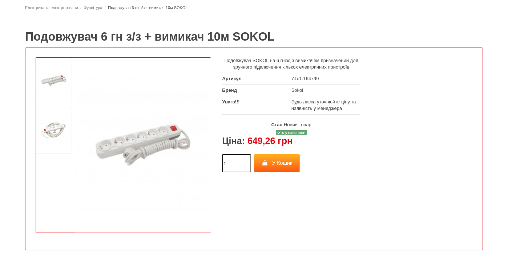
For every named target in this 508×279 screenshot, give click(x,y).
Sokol (297, 90)
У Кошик (277, 163)
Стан (276, 124)
